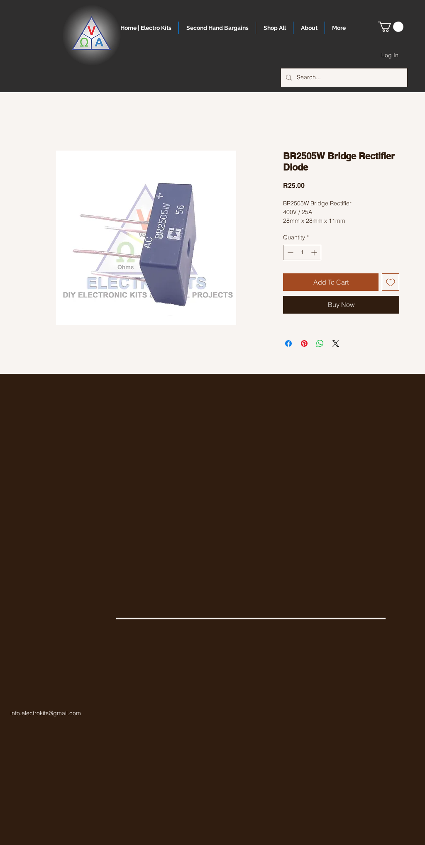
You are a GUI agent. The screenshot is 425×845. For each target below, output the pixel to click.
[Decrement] (289, 252)
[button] (390, 27)
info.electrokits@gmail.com (45, 713)
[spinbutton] (302, 252)
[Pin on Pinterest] (304, 343)
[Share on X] (336, 343)
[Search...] (343, 77)
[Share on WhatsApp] (320, 343)
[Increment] (315, 252)
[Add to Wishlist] (390, 282)
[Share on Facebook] (288, 343)
